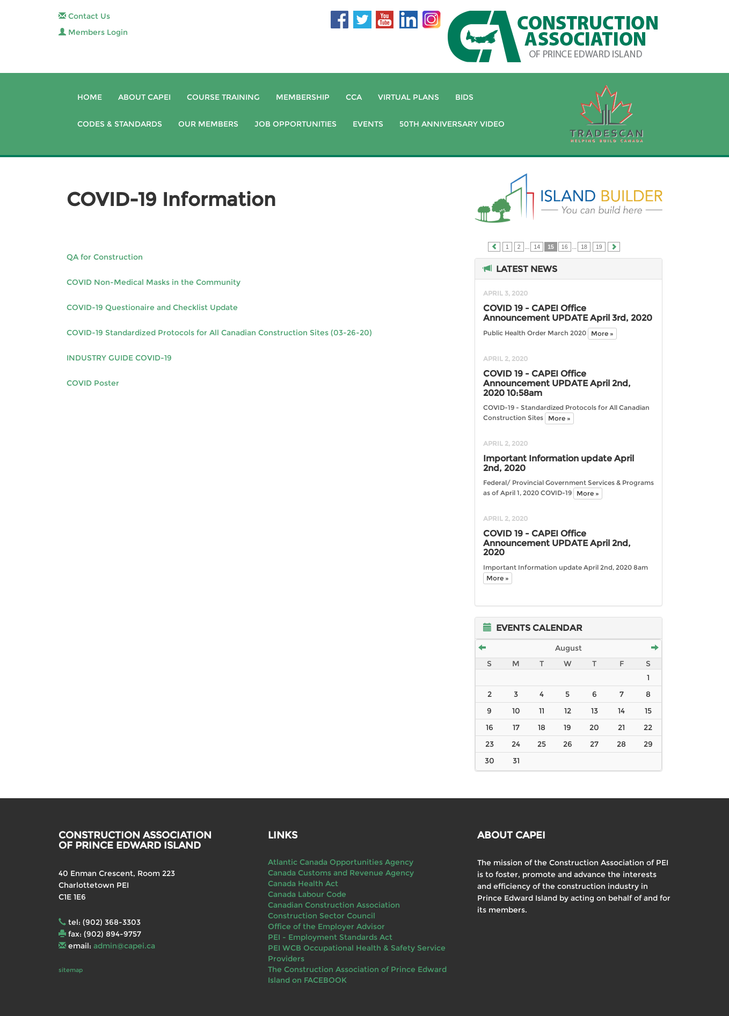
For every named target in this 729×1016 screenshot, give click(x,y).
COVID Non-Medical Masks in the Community (153, 282)
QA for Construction (105, 257)
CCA (354, 97)
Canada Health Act (303, 883)
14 (537, 247)
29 (648, 744)
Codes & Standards (119, 124)
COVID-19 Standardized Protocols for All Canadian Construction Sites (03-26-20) (219, 332)
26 (567, 744)
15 (648, 711)
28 (621, 744)
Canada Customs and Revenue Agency (341, 873)
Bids (464, 97)
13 (594, 711)
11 (541, 711)
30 (489, 760)
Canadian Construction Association (334, 905)
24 (516, 744)
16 (565, 247)
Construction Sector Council (321, 916)
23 (489, 744)
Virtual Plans (408, 97)
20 (594, 727)
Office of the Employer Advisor (326, 926)
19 (599, 247)
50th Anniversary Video (452, 124)
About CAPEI (144, 97)
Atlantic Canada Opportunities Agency (340, 862)
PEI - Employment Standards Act (330, 937)
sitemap (71, 970)
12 (567, 711)
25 (541, 744)
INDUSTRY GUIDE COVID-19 (119, 358)
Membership (303, 97)
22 (648, 727)
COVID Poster (93, 383)
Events (368, 124)
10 (516, 711)
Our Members (208, 124)
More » (602, 333)
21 (621, 727)
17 (516, 727)
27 (594, 744)
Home (89, 97)
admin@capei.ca (124, 946)
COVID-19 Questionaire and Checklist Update (152, 307)
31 (516, 760)
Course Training (223, 97)
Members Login (93, 32)
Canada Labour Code (307, 894)
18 (584, 247)
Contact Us (84, 16)
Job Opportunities (295, 124)
